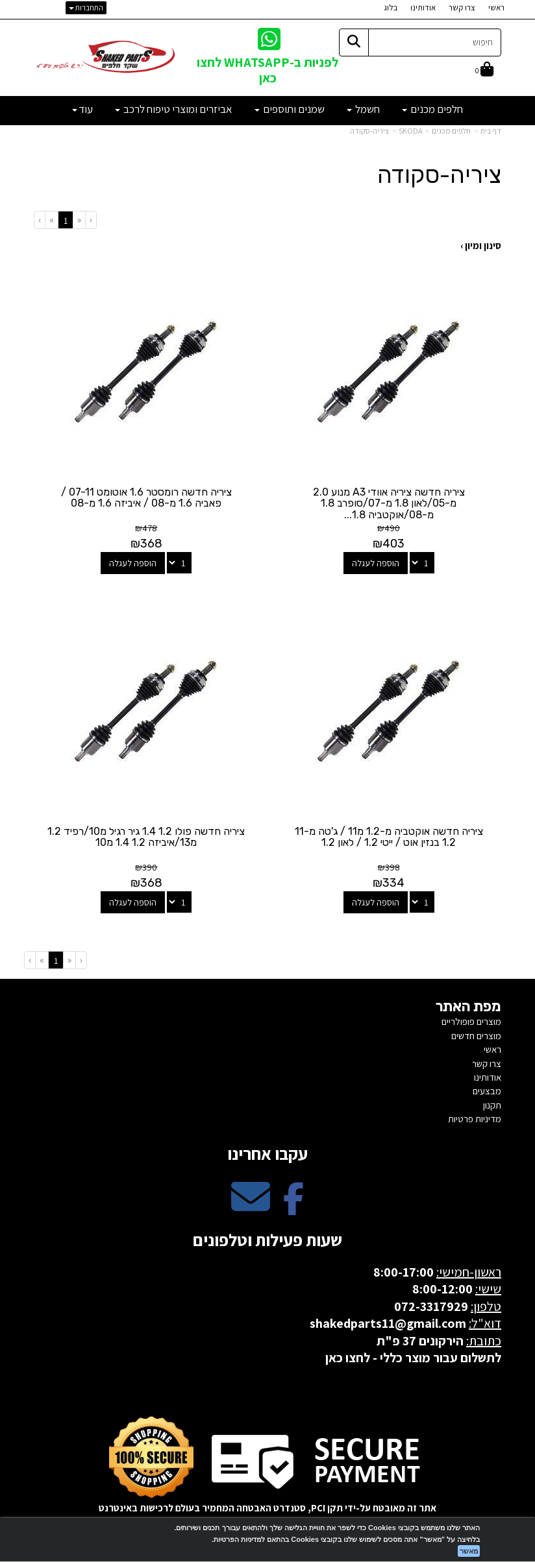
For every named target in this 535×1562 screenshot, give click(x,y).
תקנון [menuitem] (492, 1102)
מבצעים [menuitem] (487, 1088)
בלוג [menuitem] (390, 7)
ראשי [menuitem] (496, 7)
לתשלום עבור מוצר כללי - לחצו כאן (413, 1355)
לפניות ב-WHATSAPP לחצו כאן (267, 70)
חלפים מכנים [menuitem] (432, 109)
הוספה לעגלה (376, 562)
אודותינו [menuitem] (423, 7)
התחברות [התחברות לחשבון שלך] (86, 7)
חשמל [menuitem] (363, 109)
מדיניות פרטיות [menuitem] (474, 1116)
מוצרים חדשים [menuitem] (476, 1033)
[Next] (51, 219)
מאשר (469, 1551)
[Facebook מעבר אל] (293, 1205)
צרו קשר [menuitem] (462, 7)
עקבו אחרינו (267, 1151)
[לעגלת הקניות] (484, 70)
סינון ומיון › (480, 245)
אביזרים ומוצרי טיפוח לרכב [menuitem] (173, 109)
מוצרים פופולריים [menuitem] (471, 1019)
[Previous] (79, 219)
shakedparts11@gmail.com (388, 1320)
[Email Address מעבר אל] (250, 1205)
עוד (82, 109)
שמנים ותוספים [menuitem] (290, 109)
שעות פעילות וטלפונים (267, 1237)
